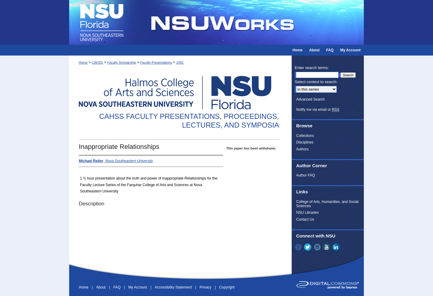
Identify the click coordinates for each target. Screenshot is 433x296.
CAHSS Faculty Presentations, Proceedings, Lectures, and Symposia (189, 120)
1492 (179, 62)
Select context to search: (316, 82)
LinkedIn (336, 247)
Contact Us (305, 219)
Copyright (227, 287)
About (101, 287)
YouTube (327, 247)
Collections (305, 136)
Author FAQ (305, 175)
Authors (302, 149)
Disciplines (304, 142)
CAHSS (97, 62)
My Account (138, 287)
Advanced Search (310, 99)
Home (83, 62)
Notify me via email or (317, 109)
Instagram (318, 247)
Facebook (299, 247)
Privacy (206, 287)
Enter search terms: (312, 67)
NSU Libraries (307, 212)
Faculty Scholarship (121, 62)
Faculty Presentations (156, 62)
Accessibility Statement (174, 287)
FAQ (117, 287)
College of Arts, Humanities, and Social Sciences (327, 204)
